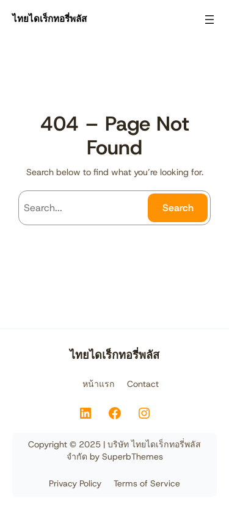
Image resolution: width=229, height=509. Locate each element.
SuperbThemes (132, 456)
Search (178, 207)
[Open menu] (209, 19)
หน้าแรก (98, 383)
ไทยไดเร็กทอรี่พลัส (49, 19)
